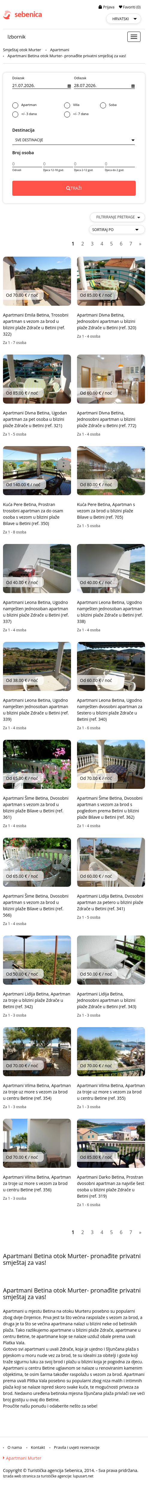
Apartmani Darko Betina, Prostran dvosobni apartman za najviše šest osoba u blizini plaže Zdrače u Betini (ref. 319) (110, 1186)
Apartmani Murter (23, 1458)
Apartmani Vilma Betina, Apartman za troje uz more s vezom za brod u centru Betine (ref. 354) (37, 1092)
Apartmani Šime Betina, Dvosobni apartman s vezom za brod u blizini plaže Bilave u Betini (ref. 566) (35, 905)
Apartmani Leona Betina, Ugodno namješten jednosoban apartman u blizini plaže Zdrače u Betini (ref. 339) (36, 709)
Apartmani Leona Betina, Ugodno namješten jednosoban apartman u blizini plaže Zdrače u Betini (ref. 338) (110, 611)
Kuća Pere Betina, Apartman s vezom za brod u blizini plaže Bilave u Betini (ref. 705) (106, 511)
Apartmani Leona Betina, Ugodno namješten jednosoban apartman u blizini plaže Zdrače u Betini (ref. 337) (36, 611)
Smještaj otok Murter (22, 49)
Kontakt (38, 1447)
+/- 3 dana (38, 114)
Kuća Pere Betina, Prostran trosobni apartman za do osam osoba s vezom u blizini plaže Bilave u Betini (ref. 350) (33, 514)
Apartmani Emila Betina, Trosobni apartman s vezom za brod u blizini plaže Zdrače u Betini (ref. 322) (35, 324)
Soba (118, 105)
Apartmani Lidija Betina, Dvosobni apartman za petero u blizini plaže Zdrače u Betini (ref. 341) (110, 902)
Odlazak (80, 78)
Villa (82, 105)
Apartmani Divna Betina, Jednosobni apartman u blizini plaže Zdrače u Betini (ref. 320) (106, 321)
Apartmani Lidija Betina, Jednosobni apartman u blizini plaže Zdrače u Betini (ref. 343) (106, 1000)
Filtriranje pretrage (118, 217)
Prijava (106, 7)
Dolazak (18, 78)
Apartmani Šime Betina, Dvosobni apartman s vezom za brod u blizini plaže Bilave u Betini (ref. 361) (35, 807)
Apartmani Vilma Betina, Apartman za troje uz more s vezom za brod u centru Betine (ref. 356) (37, 1183)
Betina (49, 1311)
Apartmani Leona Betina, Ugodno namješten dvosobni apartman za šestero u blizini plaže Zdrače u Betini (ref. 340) (109, 709)
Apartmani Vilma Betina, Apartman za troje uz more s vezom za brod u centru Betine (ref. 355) (111, 1092)
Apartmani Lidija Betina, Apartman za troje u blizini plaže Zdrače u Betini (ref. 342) (36, 1000)
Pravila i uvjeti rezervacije (76, 1447)
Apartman (38, 105)
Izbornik (16, 36)
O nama (14, 1447)
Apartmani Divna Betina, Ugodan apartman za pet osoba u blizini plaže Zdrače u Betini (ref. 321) (35, 419)
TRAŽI (73, 188)
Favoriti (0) (130, 7)
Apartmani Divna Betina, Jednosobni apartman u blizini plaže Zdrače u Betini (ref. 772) (106, 419)
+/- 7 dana (100, 114)
